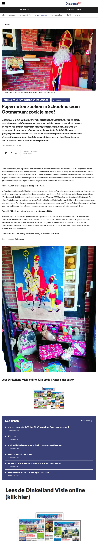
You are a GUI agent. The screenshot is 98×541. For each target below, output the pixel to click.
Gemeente (12, 15)
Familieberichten (73, 10)
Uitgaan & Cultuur (41, 15)
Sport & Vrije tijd (25, 15)
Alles (3, 15)
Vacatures (24, 10)
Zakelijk (68, 15)
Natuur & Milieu (56, 15)
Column (77, 15)
